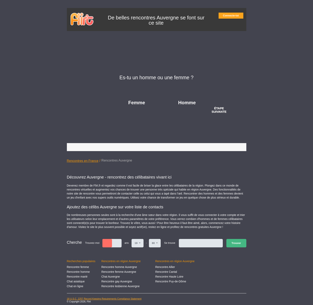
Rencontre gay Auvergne (116, 281)
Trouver (236, 243)
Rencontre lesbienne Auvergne (120, 286)
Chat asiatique (76, 281)
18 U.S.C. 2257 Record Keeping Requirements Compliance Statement (104, 298)
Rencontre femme (78, 267)
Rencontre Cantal (166, 271)
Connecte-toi (232, 15)
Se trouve (169, 242)
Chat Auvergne (110, 276)
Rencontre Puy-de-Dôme (170, 281)
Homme (187, 102)
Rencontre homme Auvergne (119, 267)
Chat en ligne (75, 286)
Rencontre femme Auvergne (118, 271)
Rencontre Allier (165, 267)
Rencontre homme (78, 271)
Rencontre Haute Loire (169, 276)
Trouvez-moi (92, 242)
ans (127, 242)
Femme (136, 102)
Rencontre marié (77, 276)
